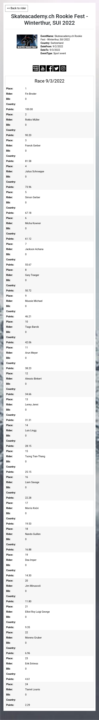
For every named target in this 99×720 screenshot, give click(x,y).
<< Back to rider (16, 8)
